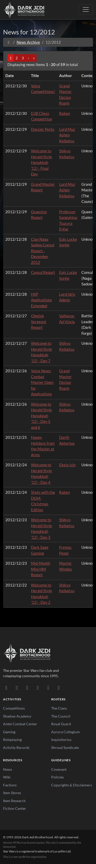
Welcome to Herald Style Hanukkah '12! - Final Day (41, 162)
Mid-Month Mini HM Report (40, 569)
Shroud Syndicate (65, 747)
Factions (10, 785)
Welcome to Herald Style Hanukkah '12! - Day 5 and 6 (41, 416)
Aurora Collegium (65, 732)
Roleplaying (12, 739)
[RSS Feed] (59, 687)
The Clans (59, 708)
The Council (60, 716)
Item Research (14, 800)
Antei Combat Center (20, 724)
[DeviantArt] (17, 687)
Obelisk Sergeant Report (38, 321)
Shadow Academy (17, 716)
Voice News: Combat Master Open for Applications (42, 382)
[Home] (8, 42)
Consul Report (43, 272)
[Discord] (6, 687)
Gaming (9, 732)
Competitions (14, 708)
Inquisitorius (61, 739)
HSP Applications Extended (41, 300)
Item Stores (12, 793)
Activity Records (16, 747)
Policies (57, 777)
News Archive (28, 42)
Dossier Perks (43, 129)
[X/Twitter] (48, 687)
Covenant (59, 769)
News (7, 769)
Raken (64, 113)
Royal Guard (61, 724)
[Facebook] (27, 687)
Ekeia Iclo (67, 464)
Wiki (6, 777)
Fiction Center (14, 808)
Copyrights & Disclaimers (71, 785)
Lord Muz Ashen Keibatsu (67, 135)
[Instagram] (38, 687)
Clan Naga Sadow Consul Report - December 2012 (42, 251)
